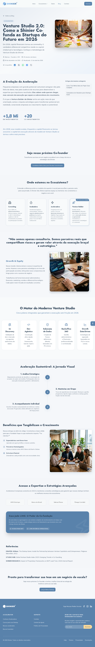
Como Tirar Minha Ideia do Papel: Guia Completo (78, 86)
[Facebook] (84, 606)
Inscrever (88, 627)
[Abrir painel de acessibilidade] (93, 323)
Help (65, 640)
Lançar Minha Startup (47, 589)
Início (33, 4)
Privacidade (79, 640)
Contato (66, 4)
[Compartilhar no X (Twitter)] (18, 65)
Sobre (53, 4)
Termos (71, 640)
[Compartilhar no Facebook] (27, 65)
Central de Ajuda (39, 622)
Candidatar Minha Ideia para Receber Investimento (47, 165)
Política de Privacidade (41, 626)
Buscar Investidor (8, 629)
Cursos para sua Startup (10, 622)
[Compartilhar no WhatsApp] (22, 65)
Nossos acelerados (9, 626)
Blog (59, 4)
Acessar (88, 4)
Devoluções (88, 640)
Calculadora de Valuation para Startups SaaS (78, 93)
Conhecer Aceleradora (10, 619)
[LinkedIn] (91, 606)
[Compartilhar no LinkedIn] (14, 65)
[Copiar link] (31, 65)
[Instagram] (87, 606)
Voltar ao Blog (8, 16)
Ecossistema (43, 4)
